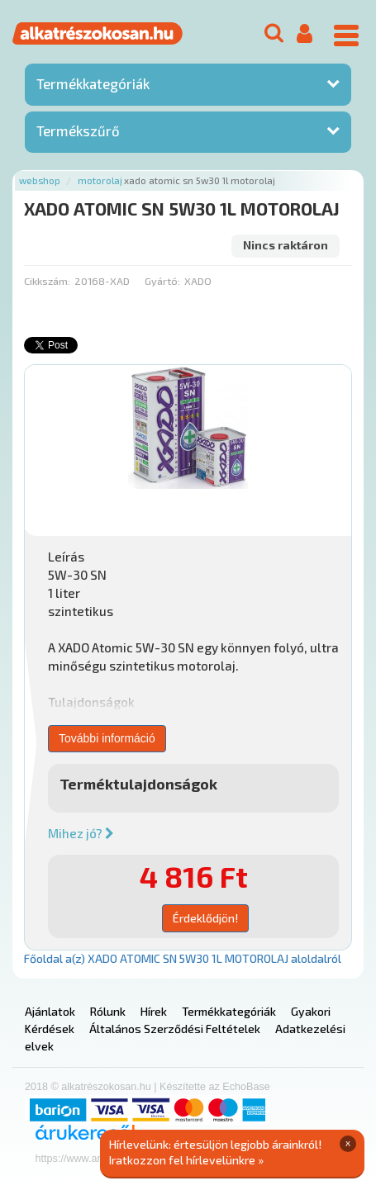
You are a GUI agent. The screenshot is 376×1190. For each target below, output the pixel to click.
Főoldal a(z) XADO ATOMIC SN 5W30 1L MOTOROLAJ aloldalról (182, 958)
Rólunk (108, 1011)
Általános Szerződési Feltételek (174, 1029)
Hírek (153, 1011)
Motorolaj (100, 180)
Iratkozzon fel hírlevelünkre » (186, 1160)
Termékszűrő (78, 130)
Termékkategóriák (93, 83)
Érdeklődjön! (205, 918)
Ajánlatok (50, 1011)
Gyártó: (162, 280)
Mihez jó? (81, 833)
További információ (107, 738)
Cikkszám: (47, 280)
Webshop (39, 180)
